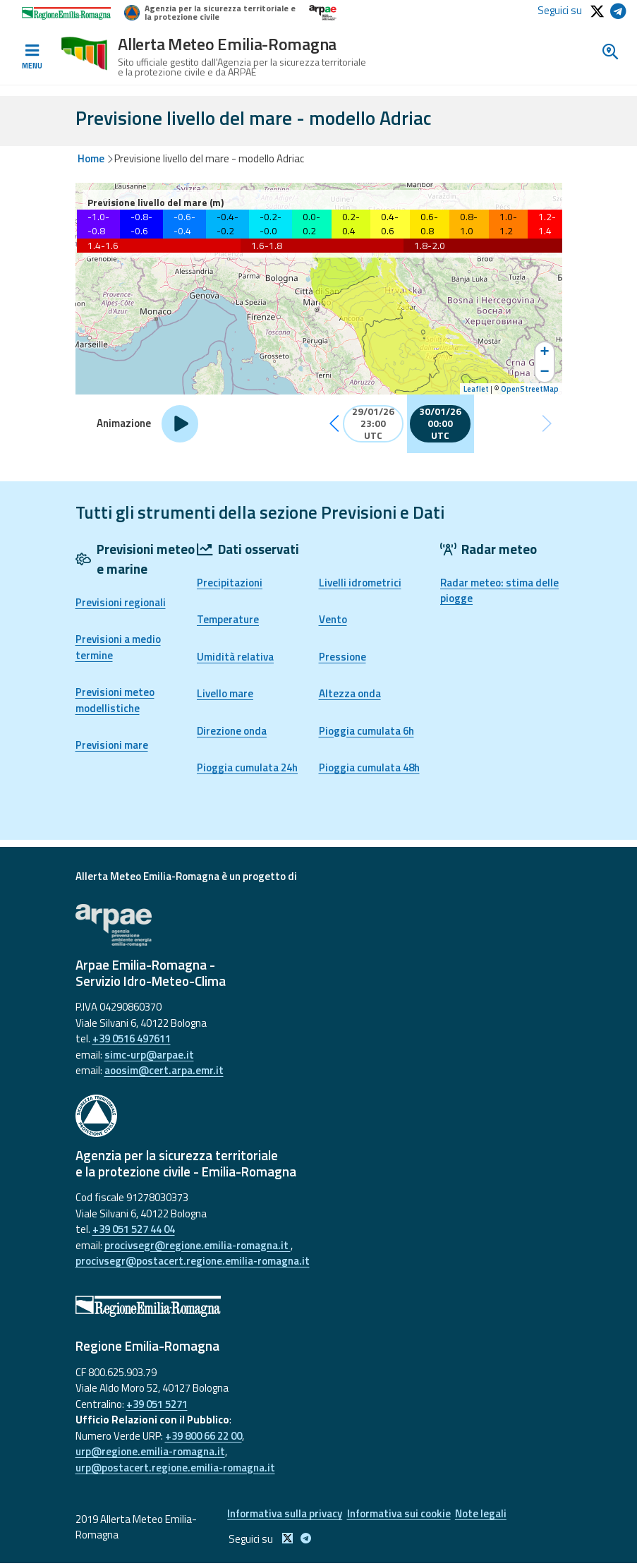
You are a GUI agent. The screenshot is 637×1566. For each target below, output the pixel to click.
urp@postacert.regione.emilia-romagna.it (175, 1467)
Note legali (490, 1515)
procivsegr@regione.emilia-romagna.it (197, 1245)
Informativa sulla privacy (282, 1515)
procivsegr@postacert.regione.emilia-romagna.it (192, 1261)
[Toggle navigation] (32, 57)
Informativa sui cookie (402, 1515)
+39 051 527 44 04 (133, 1229)
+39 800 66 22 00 (203, 1436)
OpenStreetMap (530, 388)
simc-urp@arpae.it (149, 1055)
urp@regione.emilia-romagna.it (150, 1451)
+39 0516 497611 (131, 1038)
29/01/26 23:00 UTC (373, 423)
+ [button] (544, 352)
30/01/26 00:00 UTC (440, 423)
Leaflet (476, 388)
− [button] (544, 372)
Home (91, 158)
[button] (334, 424)
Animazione (124, 423)
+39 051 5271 (157, 1404)
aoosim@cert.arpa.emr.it (164, 1070)
